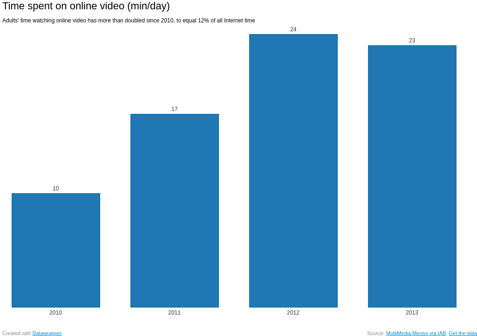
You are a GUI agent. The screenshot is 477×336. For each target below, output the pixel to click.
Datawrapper (47, 333)
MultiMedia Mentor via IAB (416, 333)
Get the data (463, 333)
